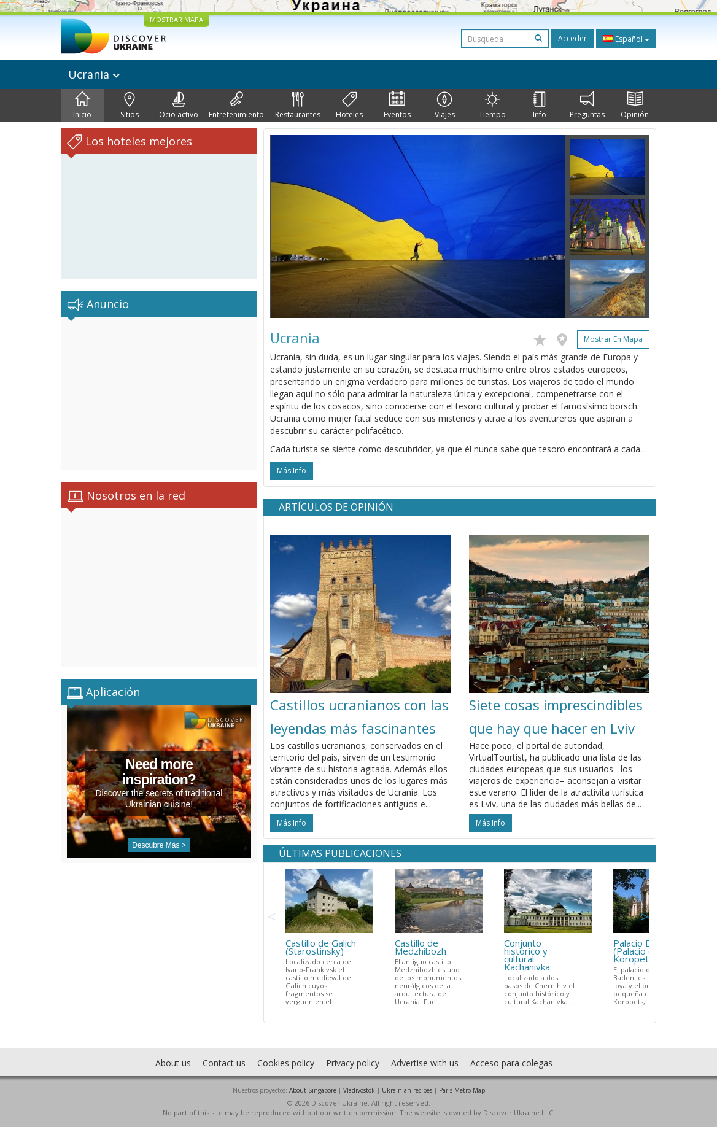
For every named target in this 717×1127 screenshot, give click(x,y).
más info (291, 470)
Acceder (572, 38)
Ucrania (94, 74)
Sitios (129, 105)
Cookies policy (285, 1063)
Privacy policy (352, 1063)
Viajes (445, 105)
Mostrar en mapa (613, 339)
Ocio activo (178, 105)
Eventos (397, 105)
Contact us (224, 1063)
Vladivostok (359, 1090)
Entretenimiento (236, 105)
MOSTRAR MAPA (176, 19)
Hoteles (349, 105)
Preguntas (587, 105)
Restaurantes (297, 105)
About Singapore (312, 1090)
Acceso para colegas (511, 1063)
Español (626, 38)
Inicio (82, 105)
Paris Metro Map (462, 1090)
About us (173, 1063)
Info (539, 105)
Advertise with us (425, 1063)
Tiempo (492, 105)
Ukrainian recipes (407, 1090)
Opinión (635, 105)
